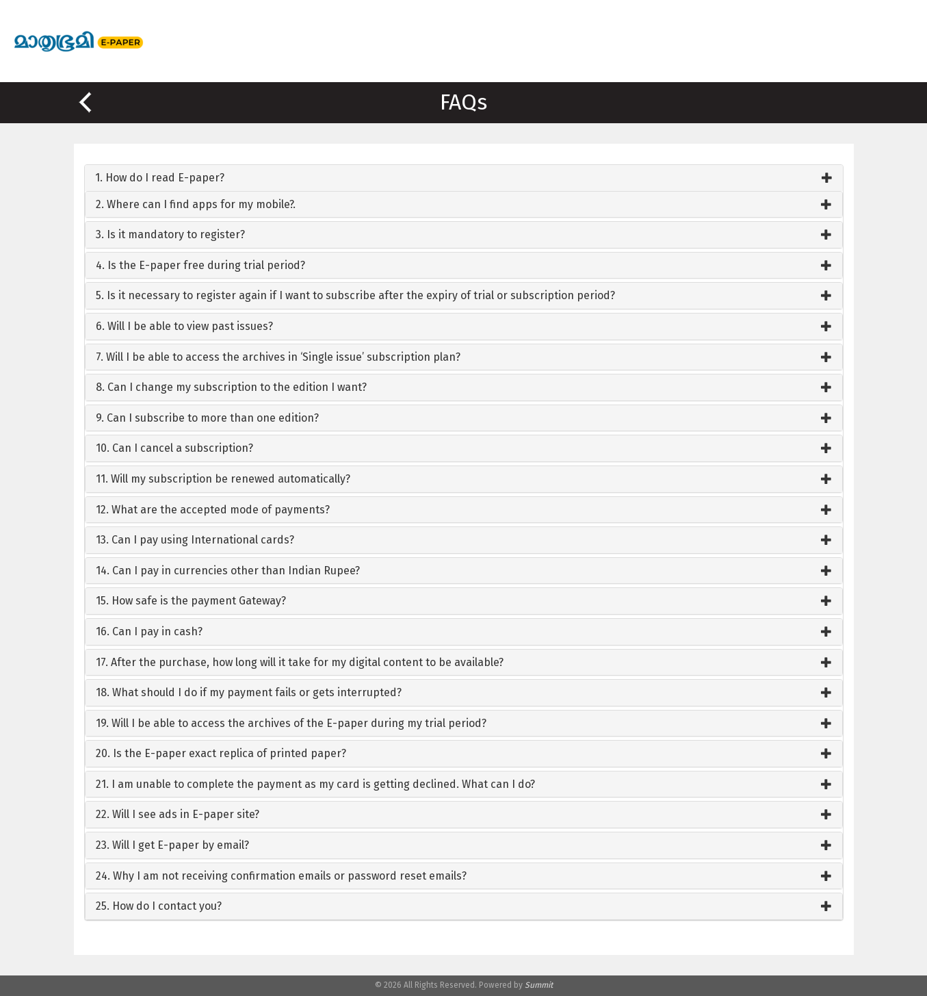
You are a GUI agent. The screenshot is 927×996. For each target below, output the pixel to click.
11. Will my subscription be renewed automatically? (223, 478)
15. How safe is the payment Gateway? (191, 600)
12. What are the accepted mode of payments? (213, 509)
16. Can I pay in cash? (149, 631)
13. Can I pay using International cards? (195, 539)
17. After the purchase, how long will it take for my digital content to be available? (300, 662)
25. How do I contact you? (159, 905)
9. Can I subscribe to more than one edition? (207, 417)
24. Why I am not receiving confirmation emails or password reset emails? (281, 875)
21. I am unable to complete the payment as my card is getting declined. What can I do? (315, 784)
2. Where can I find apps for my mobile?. (196, 204)
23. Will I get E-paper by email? (172, 845)
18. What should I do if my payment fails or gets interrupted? (249, 692)
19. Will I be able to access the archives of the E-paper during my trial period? (291, 723)
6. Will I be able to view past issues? (184, 326)
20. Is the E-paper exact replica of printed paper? (221, 753)
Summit (539, 985)
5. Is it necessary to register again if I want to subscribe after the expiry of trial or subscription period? (355, 295)
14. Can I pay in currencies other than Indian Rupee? (228, 570)
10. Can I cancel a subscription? (174, 448)
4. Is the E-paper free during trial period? (200, 265)
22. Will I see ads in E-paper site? (177, 814)
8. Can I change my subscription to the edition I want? (231, 387)
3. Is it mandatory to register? (170, 234)
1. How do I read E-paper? (159, 177)
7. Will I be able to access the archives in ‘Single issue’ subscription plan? (278, 356)
